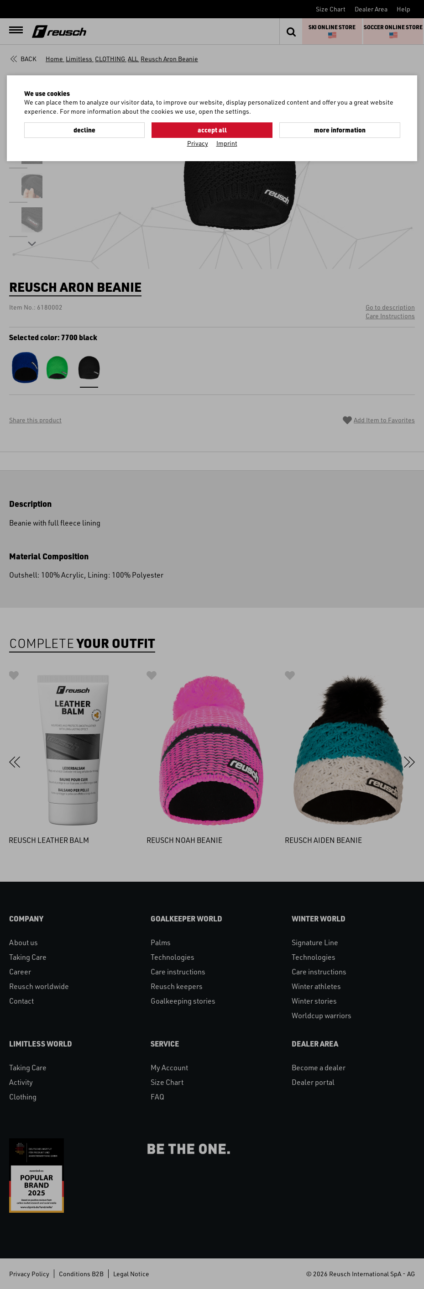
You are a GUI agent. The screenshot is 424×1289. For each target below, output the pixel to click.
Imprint (226, 143)
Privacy (197, 143)
